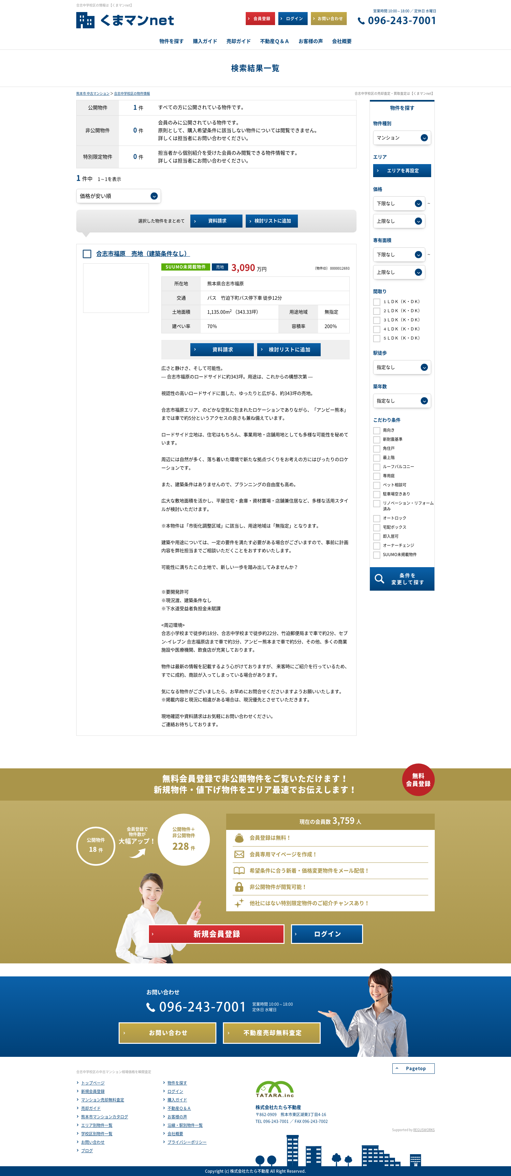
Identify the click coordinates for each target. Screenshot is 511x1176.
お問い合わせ (93, 1142)
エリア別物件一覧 (96, 1125)
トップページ (93, 1083)
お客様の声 (177, 1117)
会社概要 (175, 1134)
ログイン (175, 1091)
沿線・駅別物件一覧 (185, 1125)
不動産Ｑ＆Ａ (179, 1108)
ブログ (87, 1151)
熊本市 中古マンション (93, 93)
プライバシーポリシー (187, 1142)
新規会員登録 (93, 1091)
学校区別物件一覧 (96, 1134)
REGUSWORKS (424, 1129)
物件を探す (177, 1083)
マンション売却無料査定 (102, 1100)
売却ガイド (91, 1108)
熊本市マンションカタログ (104, 1117)
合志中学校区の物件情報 (132, 93)
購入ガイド (177, 1100)
